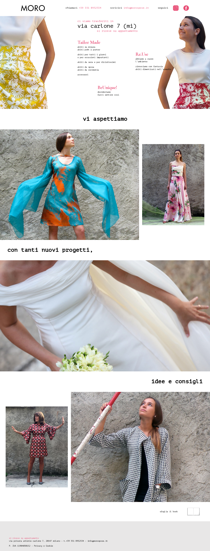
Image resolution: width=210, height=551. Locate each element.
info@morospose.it (136, 8)
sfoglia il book (180, 511)
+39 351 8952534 (90, 8)
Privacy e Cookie (43, 546)
